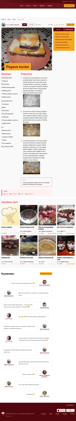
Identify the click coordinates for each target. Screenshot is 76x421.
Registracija (65, 1)
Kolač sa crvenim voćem (62, 34)
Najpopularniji (69, 29)
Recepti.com (9, 5)
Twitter (50, 413)
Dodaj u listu (70, 24)
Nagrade (49, 5)
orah (7, 193)
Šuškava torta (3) (29, 250)
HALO (10, 416)
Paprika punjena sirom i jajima (63, 39)
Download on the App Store (61, 410)
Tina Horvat (9, 318)
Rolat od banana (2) (47, 250)
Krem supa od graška (61, 42)
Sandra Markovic (44, 396)
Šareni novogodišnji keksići (47, 219)
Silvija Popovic (9, 386)
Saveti (35, 5)
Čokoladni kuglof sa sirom (62, 47)
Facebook (43, 413)
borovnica (14, 193)
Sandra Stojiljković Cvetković (44, 376)
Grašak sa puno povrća (61, 45)
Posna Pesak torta (29, 219)
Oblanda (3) (10, 250)
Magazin (42, 5)
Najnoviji (58, 29)
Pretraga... (61, 6)
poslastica (30, 193)
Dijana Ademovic (14, 24)
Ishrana (28, 5)
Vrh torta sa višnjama (66, 219)
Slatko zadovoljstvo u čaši (66, 250)
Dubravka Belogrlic (44, 285)
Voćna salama (10, 219)
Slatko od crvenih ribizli (62, 36)
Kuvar (21, 5)
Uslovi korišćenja (21, 413)
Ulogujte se (72, 1)
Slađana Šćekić (44, 307)
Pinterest (72, 413)
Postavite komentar (46, 273)
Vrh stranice (69, 405)
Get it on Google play (70, 410)
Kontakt (32, 413)
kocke (22, 193)
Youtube (57, 413)
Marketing (28, 413)
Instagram (65, 413)
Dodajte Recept (69, 5)
